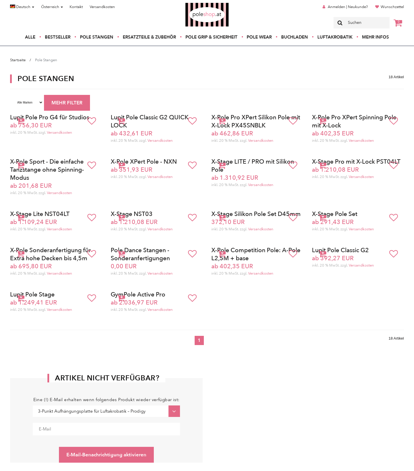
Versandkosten (102, 6)
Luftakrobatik (334, 37)
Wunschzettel (392, 6)
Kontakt (76, 6)
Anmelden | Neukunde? (348, 6)
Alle (30, 37)
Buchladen (294, 37)
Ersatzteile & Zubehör (149, 37)
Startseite (18, 60)
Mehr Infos (375, 37)
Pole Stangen (96, 37)
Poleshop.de (193, 4)
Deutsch (22, 6)
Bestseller (57, 37)
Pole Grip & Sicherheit (211, 37)
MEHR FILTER (67, 102)
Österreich (52, 6)
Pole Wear (259, 37)
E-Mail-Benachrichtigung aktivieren (106, 454)
